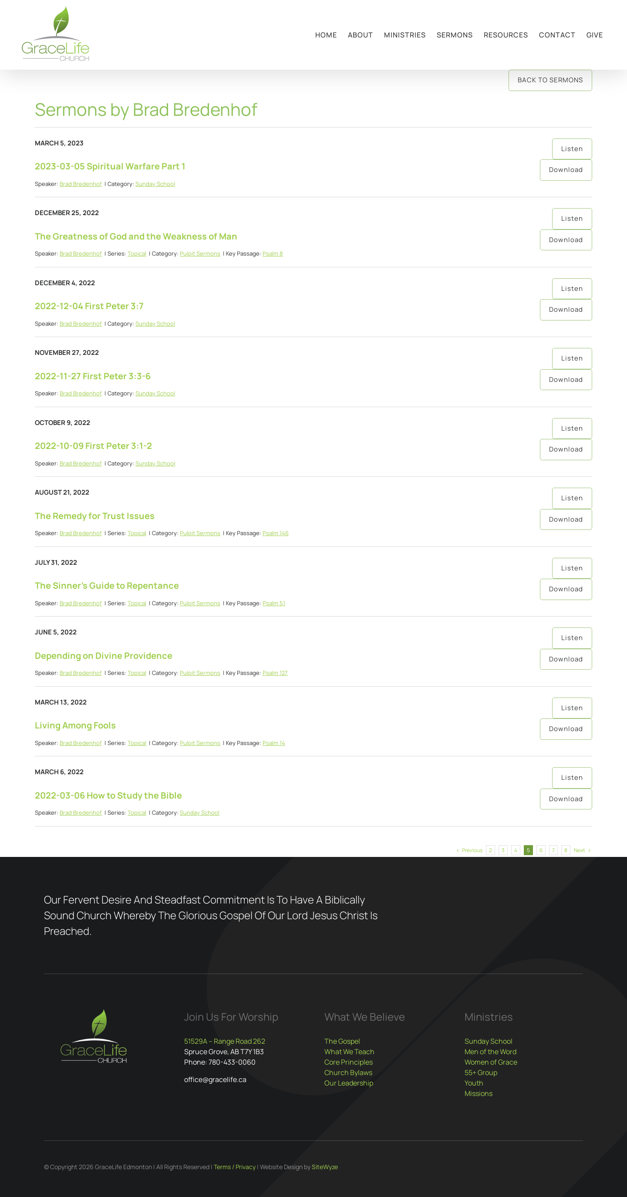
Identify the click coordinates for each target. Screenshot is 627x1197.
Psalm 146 (276, 533)
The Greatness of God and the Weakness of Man (136, 236)
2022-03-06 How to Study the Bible (108, 795)
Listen (572, 148)
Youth (474, 1083)
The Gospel (342, 1041)
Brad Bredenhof (81, 184)
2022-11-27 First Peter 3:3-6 (93, 376)
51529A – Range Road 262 (224, 1041)
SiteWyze (325, 1167)
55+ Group (481, 1072)
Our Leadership (348, 1083)
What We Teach (349, 1051)
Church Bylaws (348, 1072)
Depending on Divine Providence (103, 655)
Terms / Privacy (235, 1167)
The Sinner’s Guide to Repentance (107, 585)
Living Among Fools (75, 725)
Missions (478, 1093)
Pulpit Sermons (200, 253)
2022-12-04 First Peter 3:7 (89, 306)
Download (566, 169)
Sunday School (155, 184)
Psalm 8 (273, 253)
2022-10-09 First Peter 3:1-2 (93, 446)
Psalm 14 (274, 743)
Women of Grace (491, 1062)
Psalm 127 (275, 673)
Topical (137, 253)
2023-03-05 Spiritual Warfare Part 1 (110, 166)
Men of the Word (490, 1051)
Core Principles (348, 1062)
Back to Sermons (550, 79)
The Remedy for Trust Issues (95, 516)
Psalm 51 (274, 603)
